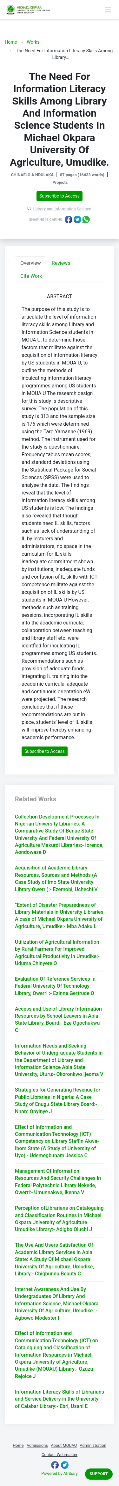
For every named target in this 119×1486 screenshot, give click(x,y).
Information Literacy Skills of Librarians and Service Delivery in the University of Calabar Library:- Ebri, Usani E (59, 1399)
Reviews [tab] (61, 263)
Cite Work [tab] (31, 276)
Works (33, 42)
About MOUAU (64, 1445)
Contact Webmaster (59, 1454)
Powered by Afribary (59, 1473)
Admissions (37, 1445)
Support (99, 1474)
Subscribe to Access (59, 195)
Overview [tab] (30, 263)
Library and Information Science (62, 209)
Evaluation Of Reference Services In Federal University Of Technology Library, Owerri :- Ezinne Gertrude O (55, 986)
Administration (93, 1445)
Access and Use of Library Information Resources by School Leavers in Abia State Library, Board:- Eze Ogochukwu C (58, 1019)
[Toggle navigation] (108, 9)
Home (11, 42)
